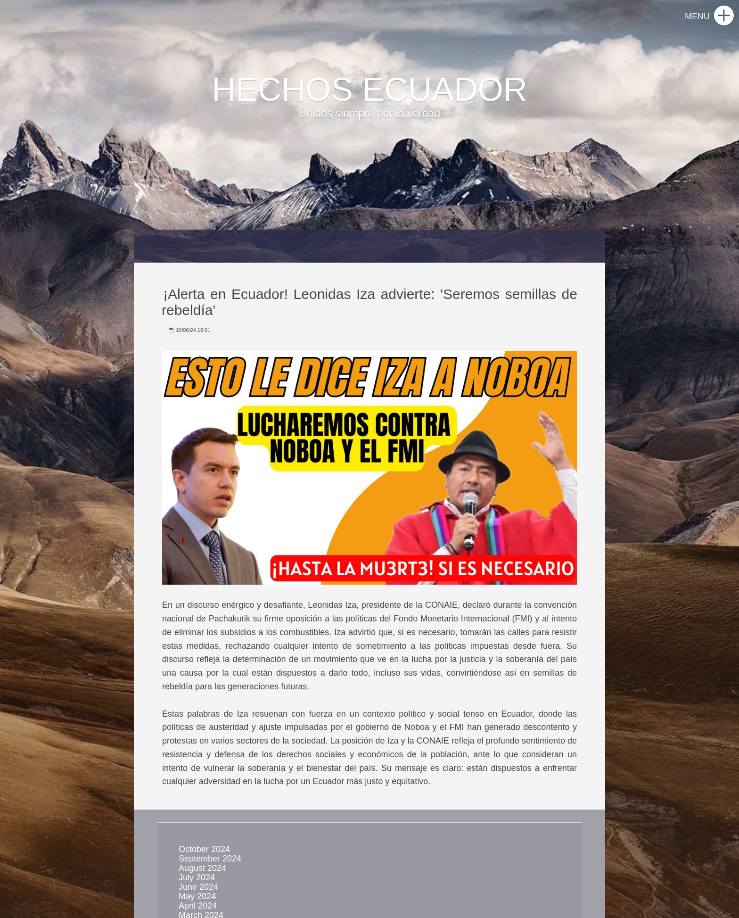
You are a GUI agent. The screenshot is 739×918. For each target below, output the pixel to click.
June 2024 (198, 887)
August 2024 (202, 868)
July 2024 (197, 877)
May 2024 (197, 896)
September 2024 (210, 858)
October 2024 (204, 849)
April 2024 (198, 905)
